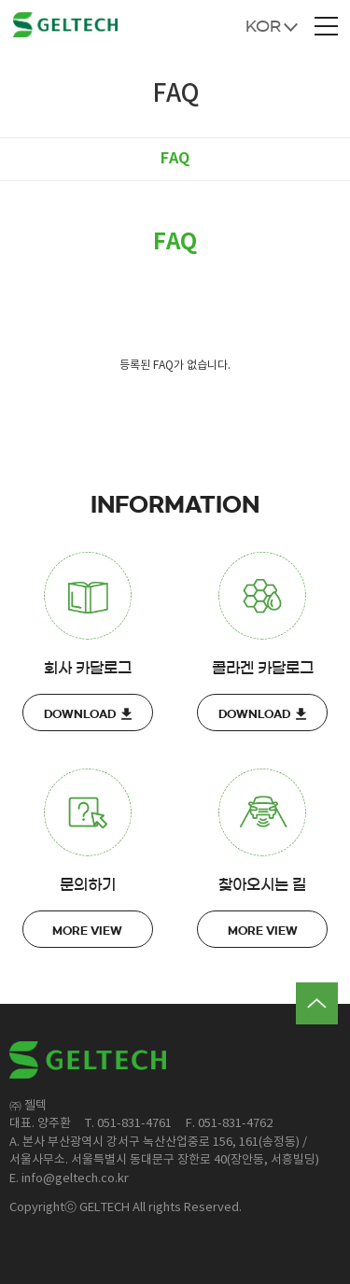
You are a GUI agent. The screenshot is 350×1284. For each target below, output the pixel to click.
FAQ (175, 158)
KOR (263, 26)
